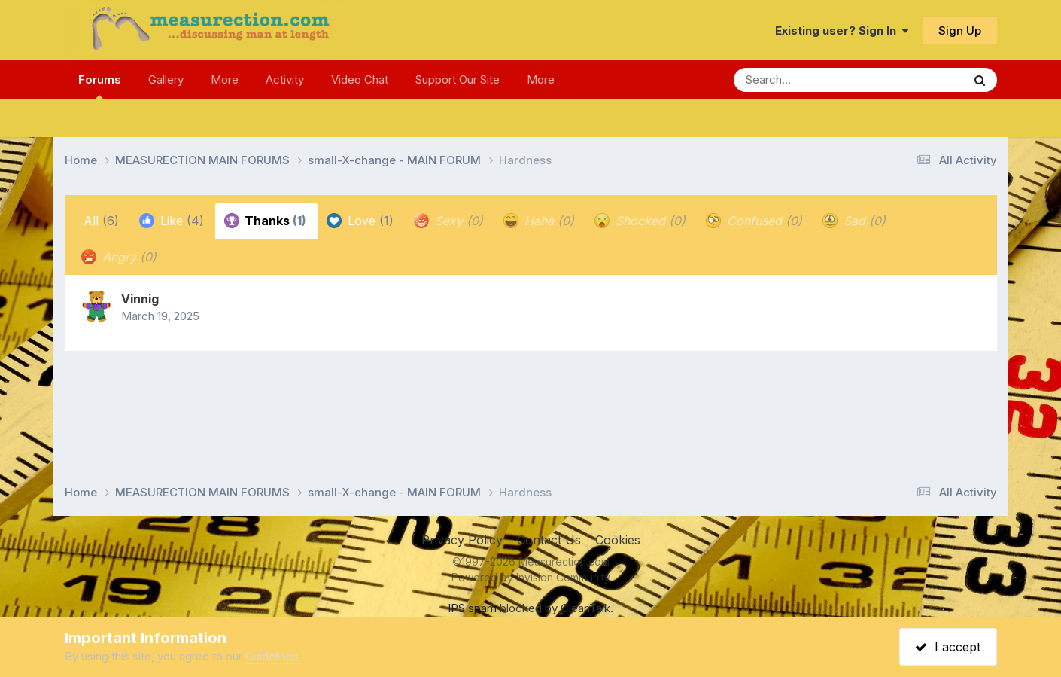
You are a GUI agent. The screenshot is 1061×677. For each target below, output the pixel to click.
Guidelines (272, 656)
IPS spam (472, 608)
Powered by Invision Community (530, 577)
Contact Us (549, 539)
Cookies (617, 539)
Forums (99, 85)
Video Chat (359, 79)
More (225, 79)
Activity (285, 79)
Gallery (166, 79)
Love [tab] (360, 221)
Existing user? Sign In (841, 30)
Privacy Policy (462, 539)
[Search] (807, 80)
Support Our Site (457, 79)
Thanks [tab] (265, 221)
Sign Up (959, 30)
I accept (947, 646)
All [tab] (101, 220)
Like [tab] (171, 221)
